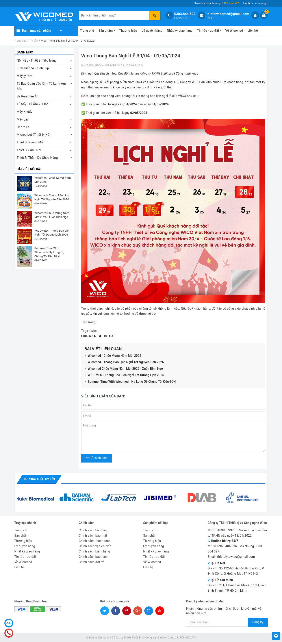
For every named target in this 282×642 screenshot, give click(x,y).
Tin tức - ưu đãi (209, 30)
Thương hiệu (128, 30)
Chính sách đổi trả (92, 562)
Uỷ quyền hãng (151, 30)
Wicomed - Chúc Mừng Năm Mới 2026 (113, 356)
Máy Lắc (23, 119)
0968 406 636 (227, 546)
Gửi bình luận (97, 458)
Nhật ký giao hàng (180, 30)
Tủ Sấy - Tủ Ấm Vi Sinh (32, 104)
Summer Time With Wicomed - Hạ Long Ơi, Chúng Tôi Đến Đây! (130, 382)
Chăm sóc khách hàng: (216, 3)
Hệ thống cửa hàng (255, 3)
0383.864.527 (185, 14)
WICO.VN (190, 637)
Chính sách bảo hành (94, 556)
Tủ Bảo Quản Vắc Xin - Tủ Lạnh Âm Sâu (41, 86)
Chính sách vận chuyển (95, 546)
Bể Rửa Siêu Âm (28, 96)
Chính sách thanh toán (95, 541)
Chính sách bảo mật (93, 535)
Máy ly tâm (24, 76)
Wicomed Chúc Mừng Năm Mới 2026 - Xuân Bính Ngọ (124, 369)
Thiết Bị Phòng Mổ (30, 142)
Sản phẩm (106, 30)
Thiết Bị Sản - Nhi (29, 150)
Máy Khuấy (24, 111)
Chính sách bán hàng (94, 530)
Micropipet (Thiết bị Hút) (34, 134)
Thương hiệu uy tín (39, 479)
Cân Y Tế (23, 127)
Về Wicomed (234, 30)
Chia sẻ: (87, 336)
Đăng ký (257, 622)
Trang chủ (87, 30)
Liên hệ (252, 30)
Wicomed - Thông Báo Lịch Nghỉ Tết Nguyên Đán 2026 (124, 362)
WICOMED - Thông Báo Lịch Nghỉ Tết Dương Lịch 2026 (124, 375)
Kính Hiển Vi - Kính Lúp (33, 68)
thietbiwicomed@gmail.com (227, 14)
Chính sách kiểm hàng (94, 551)
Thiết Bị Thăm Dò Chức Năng (37, 157)
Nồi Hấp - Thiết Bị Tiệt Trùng (37, 60)
